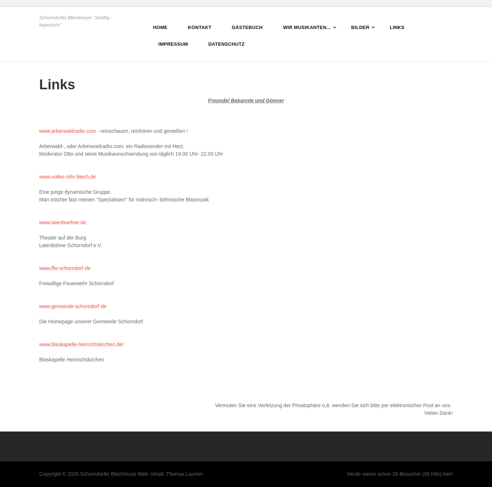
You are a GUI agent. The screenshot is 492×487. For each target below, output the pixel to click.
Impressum (173, 44)
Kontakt (200, 27)
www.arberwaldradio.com (67, 131)
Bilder (360, 27)
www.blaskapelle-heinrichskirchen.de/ (81, 344)
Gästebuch (247, 27)
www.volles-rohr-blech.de (67, 177)
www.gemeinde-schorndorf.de (72, 306)
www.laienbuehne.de (62, 222)
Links (397, 27)
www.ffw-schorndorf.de (64, 268)
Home (160, 27)
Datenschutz (226, 44)
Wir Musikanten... (307, 27)
